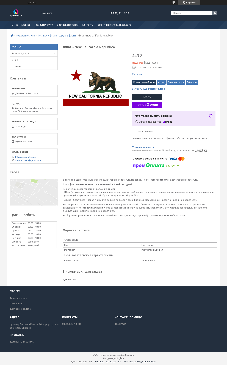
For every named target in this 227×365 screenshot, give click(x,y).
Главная (26, 24)
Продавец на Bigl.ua (113, 358)
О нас (15, 24)
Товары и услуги (43, 24)
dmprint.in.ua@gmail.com (28, 160)
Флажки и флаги (47, 35)
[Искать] (214, 13)
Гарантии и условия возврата (114, 24)
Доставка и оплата (68, 24)
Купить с (147, 104)
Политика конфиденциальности (139, 361)
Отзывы (16, 66)
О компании (16, 303)
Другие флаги (67, 35)
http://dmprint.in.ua (25, 157)
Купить (147, 96)
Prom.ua (129, 355)
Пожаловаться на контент (107, 361)
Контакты (87, 24)
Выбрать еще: (148, 88)
